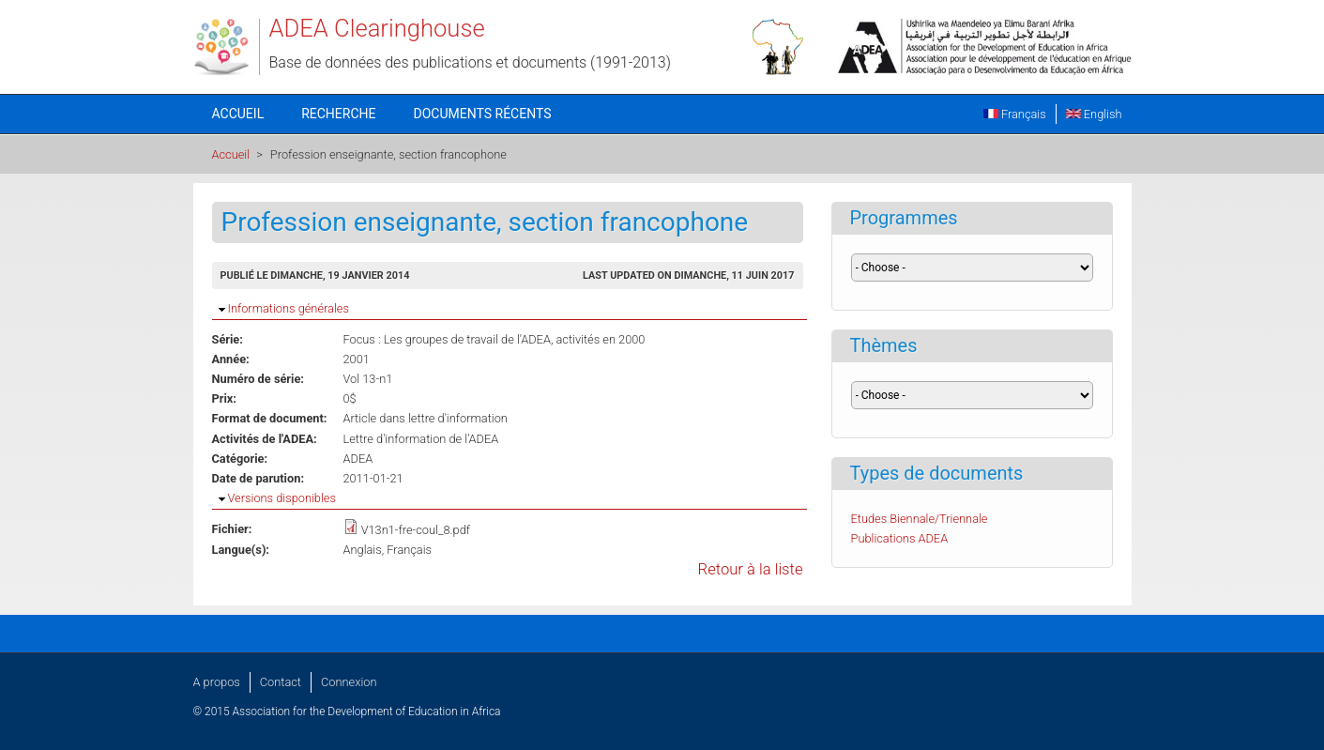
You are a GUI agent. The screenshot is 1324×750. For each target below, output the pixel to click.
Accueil (238, 113)
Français (1014, 114)
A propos (216, 682)
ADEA (358, 459)
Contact (280, 682)
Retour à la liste (750, 569)
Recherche (338, 113)
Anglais (362, 550)
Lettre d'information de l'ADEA (421, 439)
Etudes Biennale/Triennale (919, 519)
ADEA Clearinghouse (377, 28)
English (1094, 114)
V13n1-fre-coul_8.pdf (415, 530)
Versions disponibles (282, 498)
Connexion (348, 682)
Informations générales (288, 308)
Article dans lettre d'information (425, 418)
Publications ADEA (900, 538)
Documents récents (483, 113)
